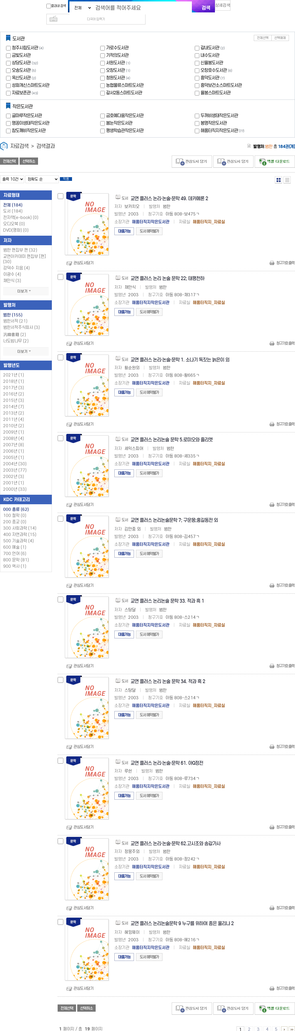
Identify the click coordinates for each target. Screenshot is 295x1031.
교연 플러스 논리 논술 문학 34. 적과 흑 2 (168, 674)
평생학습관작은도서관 (124, 121)
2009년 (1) (13, 424)
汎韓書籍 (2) (14, 327)
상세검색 (225, 7)
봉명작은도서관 (214, 114)
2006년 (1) (13, 443)
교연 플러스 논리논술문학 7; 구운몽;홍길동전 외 (174, 513)
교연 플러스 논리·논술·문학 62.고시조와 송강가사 (175, 836)
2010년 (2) (13, 418)
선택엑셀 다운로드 (275, 152)
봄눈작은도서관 (119, 114)
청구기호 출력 (285, 255)
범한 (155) (12, 307)
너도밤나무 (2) (16, 333)
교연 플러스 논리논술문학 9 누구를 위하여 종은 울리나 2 (182, 916)
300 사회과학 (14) (19, 520)
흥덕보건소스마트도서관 (221, 76)
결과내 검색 (53, 6)
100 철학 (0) (14, 508)
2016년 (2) (13, 386)
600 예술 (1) (14, 539)
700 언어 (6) (14, 546)
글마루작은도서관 (27, 106)
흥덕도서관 (210, 68)
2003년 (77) (15, 462)
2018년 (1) (13, 374)
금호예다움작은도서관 (124, 106)
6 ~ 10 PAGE (284, 1022)
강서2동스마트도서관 (124, 83)
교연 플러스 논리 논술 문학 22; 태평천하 (167, 271)
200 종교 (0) (14, 514)
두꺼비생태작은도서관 (219, 106)
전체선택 (262, 29)
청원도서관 (115, 68)
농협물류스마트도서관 (124, 76)
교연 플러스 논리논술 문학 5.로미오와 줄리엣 (172, 432)
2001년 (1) (13, 475)
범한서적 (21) (15, 313)
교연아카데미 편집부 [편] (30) (24, 252)
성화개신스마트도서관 (30, 76)
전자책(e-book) (20, 210)
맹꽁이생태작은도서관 (30, 114)
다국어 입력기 (244, 7)
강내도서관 (210, 38)
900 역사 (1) (14, 558)
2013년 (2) (13, 405)
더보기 (26, 284)
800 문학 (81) (16, 552)
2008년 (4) (13, 431)
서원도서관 (115, 53)
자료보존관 (21, 83)
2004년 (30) (15, 456)
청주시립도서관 (25, 38)
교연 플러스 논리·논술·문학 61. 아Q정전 (167, 756)
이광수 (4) (12, 267)
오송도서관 (21, 61)
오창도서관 (115, 61)
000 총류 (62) (16, 502)
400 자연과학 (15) (19, 527)
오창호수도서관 (214, 61)
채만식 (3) (12, 273)
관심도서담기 (83, 255)
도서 (12, 203)
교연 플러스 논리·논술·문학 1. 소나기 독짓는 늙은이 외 (180, 352)
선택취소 (28, 152)
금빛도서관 (21, 46)
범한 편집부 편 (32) (20, 242)
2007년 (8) (13, 437)
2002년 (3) (13, 469)
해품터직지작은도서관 (223, 121)
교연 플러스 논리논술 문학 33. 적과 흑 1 (167, 594)
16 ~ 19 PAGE (292, 1022)
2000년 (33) (15, 481)
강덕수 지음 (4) (16, 260)
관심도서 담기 (192, 152)
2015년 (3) (13, 393)
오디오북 (14, 216)
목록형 (287, 170)
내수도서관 (210, 46)
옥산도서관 (21, 68)
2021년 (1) (13, 367)
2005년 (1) (13, 450)
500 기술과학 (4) (18, 533)
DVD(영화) (16, 222)
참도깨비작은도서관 (29, 121)
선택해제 (280, 29)
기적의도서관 (117, 46)
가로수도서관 (117, 38)
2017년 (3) (13, 380)
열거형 (278, 170)
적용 (70, 170)
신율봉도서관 (212, 53)
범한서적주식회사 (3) (21, 320)
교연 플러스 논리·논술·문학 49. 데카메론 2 (169, 191)
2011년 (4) (13, 412)
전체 (12, 197)
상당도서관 (21, 53)
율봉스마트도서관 (215, 83)
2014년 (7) (13, 399)
